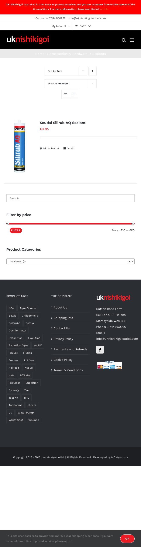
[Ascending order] (92, 71)
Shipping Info (63, 318)
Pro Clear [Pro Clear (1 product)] (14, 382)
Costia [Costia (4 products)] (30, 323)
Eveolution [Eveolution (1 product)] (16, 338)
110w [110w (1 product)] (11, 308)
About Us (60, 307)
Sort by (55, 71)
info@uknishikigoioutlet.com (87, 18)
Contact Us (62, 328)
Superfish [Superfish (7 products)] (31, 382)
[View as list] (74, 94)
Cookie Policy (63, 360)
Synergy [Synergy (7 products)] (14, 390)
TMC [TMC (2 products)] (26, 397)
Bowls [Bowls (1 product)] (12, 315)
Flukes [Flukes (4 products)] (27, 352)
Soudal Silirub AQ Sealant (63, 123)
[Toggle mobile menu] (132, 40)
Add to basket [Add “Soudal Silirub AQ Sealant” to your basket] (51, 148)
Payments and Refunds (70, 349)
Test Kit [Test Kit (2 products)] (13, 397)
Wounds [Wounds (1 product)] (33, 420)
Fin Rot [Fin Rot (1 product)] (13, 352)
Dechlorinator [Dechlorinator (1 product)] (17, 330)
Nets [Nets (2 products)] (12, 375)
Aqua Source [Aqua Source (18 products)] (28, 308)
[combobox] (70, 261)
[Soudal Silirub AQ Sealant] (19, 146)
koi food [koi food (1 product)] (14, 367)
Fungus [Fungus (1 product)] (13, 360)
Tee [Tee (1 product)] (26, 390)
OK (127, 538)
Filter (16, 230)
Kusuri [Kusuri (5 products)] (29, 367)
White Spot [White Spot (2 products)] (16, 420)
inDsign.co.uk (119, 457)
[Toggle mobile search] (124, 40)
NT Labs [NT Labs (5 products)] (25, 375)
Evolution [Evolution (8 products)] (34, 338)
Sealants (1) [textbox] (69, 261)
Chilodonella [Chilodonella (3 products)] (30, 315)
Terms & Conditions (68, 370)
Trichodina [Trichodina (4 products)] (15, 405)
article (104, 9)
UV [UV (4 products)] (10, 412)
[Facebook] (100, 350)
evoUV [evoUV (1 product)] (38, 345)
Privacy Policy (63, 339)
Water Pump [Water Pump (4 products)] (26, 412)
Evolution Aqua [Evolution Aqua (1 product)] (18, 345)
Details (70, 148)
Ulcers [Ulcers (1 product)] (32, 405)
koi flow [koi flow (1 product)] (29, 360)
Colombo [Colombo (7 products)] (14, 323)
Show (58, 83)
